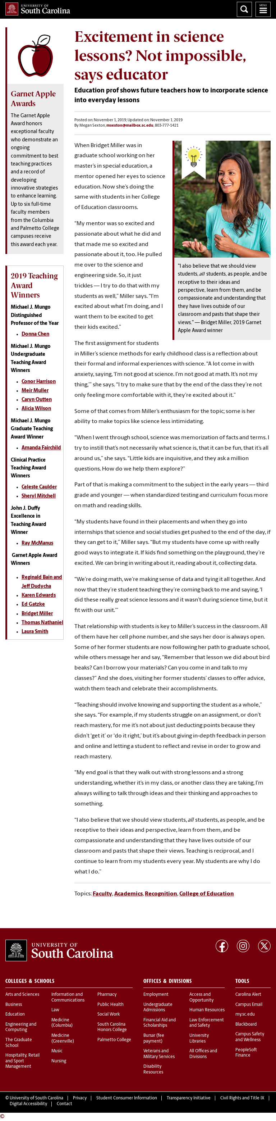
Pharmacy (106, 995)
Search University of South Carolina (244, 9)
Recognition (161, 894)
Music (57, 1051)
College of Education (206, 894)
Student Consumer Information (126, 1098)
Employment (156, 995)
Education (15, 1014)
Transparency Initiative (189, 1098)
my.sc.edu (245, 1014)
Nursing (58, 1061)
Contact (64, 1104)
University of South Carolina (36, 1098)
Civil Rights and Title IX (242, 1098)
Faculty (102, 894)
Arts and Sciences (22, 995)
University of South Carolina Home (37, 9)
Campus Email (248, 1005)
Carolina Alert (248, 995)
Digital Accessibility (28, 1104)
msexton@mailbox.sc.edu (129, 126)
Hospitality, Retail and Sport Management (22, 1061)
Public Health (110, 1005)
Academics (128, 894)
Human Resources (207, 1010)
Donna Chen (35, 334)
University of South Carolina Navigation (263, 9)
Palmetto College (114, 1040)
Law (55, 1010)
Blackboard (246, 1024)
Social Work (108, 1014)
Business (13, 1005)
